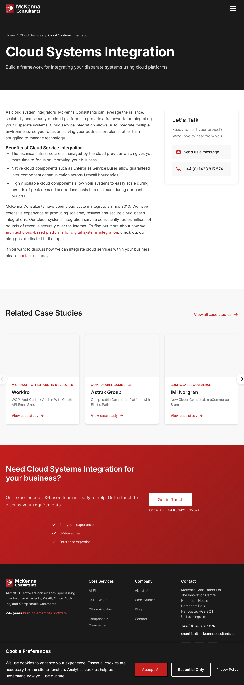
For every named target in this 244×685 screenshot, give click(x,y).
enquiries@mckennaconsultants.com (209, 633)
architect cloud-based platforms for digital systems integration (62, 232)
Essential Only (191, 669)
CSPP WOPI (98, 600)
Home (10, 35)
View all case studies (216, 314)
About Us (142, 591)
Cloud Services (31, 35)
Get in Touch (171, 499)
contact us (28, 255)
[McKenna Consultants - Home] (23, 8)
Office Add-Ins (100, 609)
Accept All (151, 669)
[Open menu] (233, 8)
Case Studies (145, 600)
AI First (94, 591)
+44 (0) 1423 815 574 (182, 510)
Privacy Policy (227, 669)
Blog (138, 609)
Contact (141, 619)
